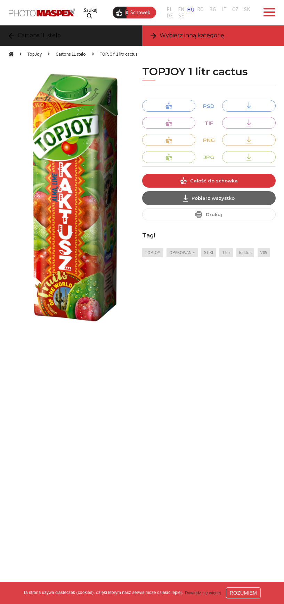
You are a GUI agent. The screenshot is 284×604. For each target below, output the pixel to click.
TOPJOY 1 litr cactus (118, 54)
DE (170, 16)
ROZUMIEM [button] (243, 593)
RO (200, 9)
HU (190, 9)
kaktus (245, 253)
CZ (235, 9)
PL (169, 9)
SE (181, 16)
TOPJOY (152, 253)
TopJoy (34, 54)
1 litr (226, 253)
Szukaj (90, 12)
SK (247, 9)
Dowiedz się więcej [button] (203, 592)
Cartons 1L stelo (71, 54)
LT (224, 9)
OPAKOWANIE (182, 253)
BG (212, 9)
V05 (263, 253)
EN (181, 9)
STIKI (208, 253)
